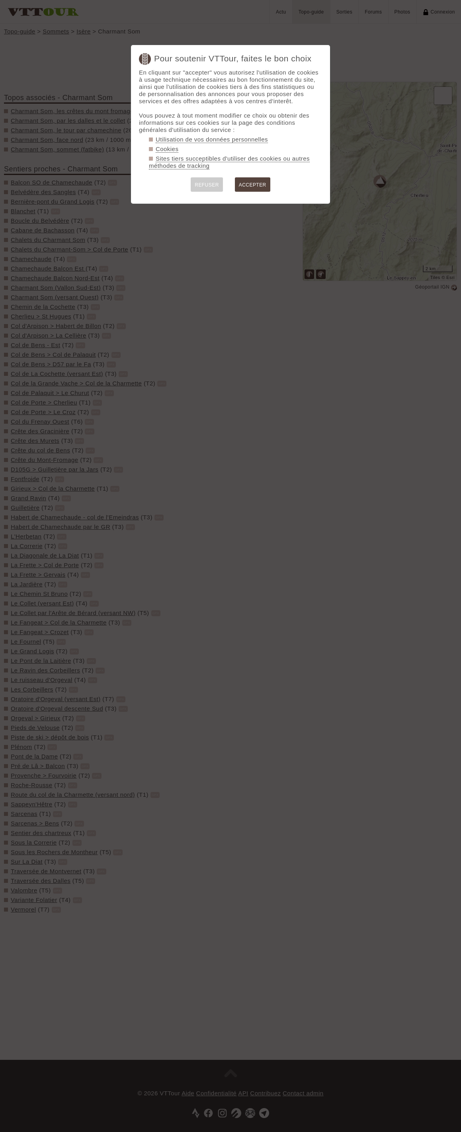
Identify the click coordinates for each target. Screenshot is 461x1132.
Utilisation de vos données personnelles (212, 139)
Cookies (167, 148)
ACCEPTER (252, 185)
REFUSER (207, 185)
